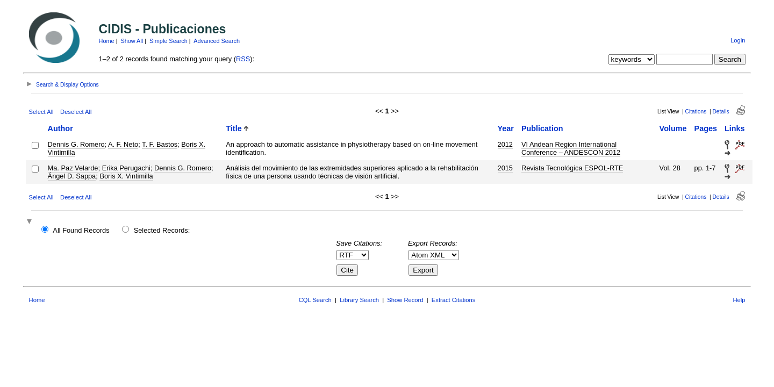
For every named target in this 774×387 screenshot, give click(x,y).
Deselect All (75, 112)
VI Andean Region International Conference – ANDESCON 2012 (570, 148)
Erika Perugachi (126, 168)
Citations (696, 111)
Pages (705, 128)
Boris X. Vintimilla (126, 176)
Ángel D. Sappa (72, 176)
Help (739, 300)
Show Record (405, 300)
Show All (132, 41)
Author (60, 128)
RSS (243, 59)
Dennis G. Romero (76, 144)
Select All (41, 112)
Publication (542, 128)
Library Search (359, 300)
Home (106, 41)
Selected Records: (162, 230)
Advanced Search (217, 41)
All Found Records (81, 230)
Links (735, 128)
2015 (505, 168)
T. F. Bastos (159, 144)
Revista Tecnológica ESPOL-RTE (572, 168)
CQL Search (315, 300)
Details (720, 111)
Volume (673, 128)
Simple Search (168, 41)
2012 (505, 144)
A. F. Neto (123, 144)
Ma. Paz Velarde (73, 168)
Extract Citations (453, 300)
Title (233, 128)
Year (506, 128)
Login (737, 40)
